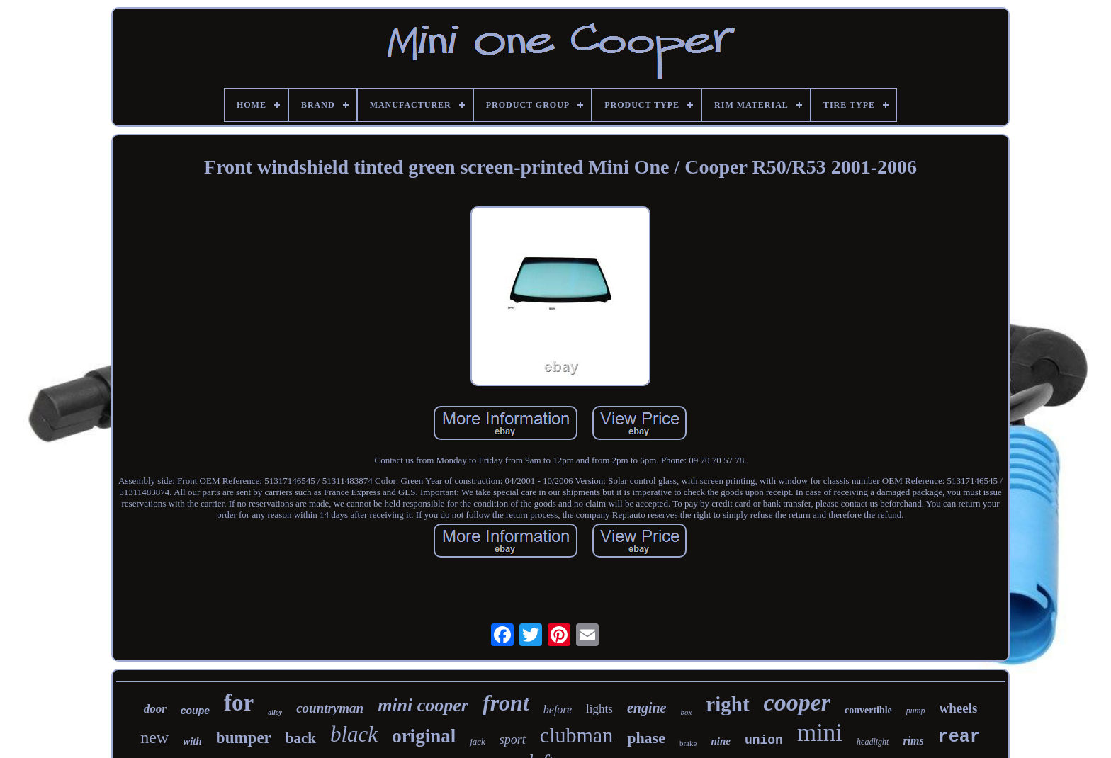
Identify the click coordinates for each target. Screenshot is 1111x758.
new (154, 737)
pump (915, 710)
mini (819, 733)
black (354, 734)
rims (913, 741)
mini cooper (423, 705)
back (301, 738)
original (424, 736)
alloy (275, 712)
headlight (873, 742)
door (155, 708)
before (557, 709)
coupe (195, 710)
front (506, 702)
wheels (959, 708)
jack (477, 741)
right (727, 704)
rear (959, 737)
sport (513, 739)
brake (688, 743)
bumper (243, 738)
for (239, 702)
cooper (797, 702)
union (764, 740)
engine (647, 707)
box (686, 712)
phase (646, 738)
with (192, 741)
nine (721, 741)
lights (599, 708)
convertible (868, 710)
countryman (329, 708)
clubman (576, 735)
